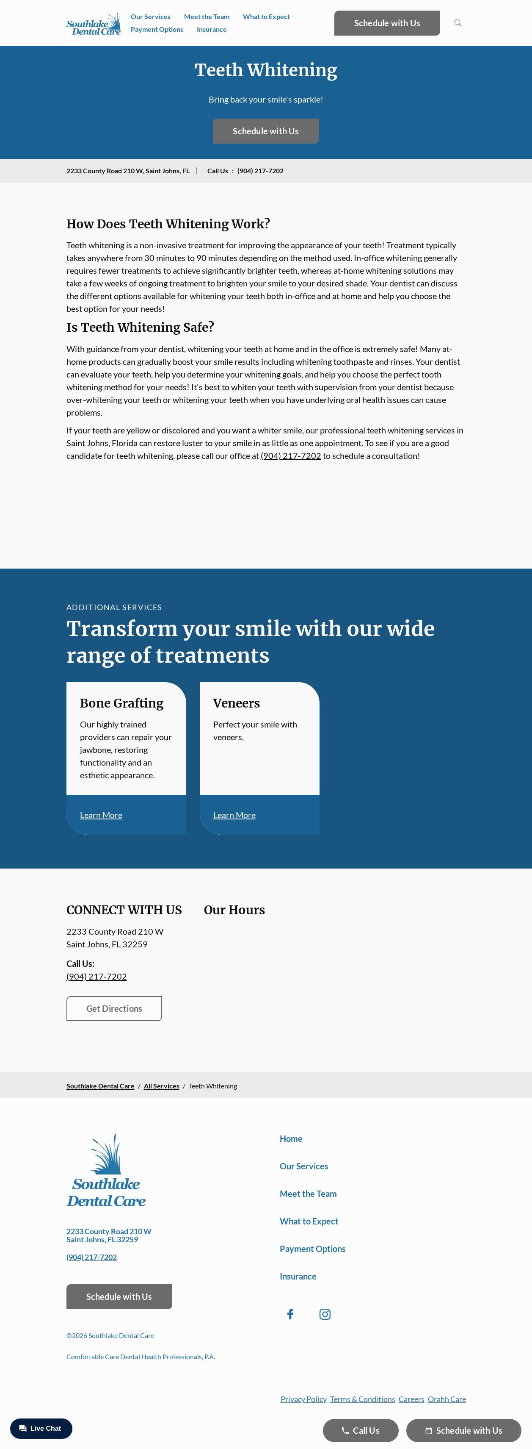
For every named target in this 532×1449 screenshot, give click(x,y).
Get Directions (114, 1008)
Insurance (212, 29)
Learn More (101, 815)
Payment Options (157, 29)
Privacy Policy (304, 1399)
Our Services (151, 16)
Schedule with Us (387, 23)
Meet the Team (206, 16)
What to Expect (266, 16)
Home (291, 1138)
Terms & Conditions (362, 1399)
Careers (411, 1399)
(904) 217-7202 (260, 171)
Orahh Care (447, 1399)
